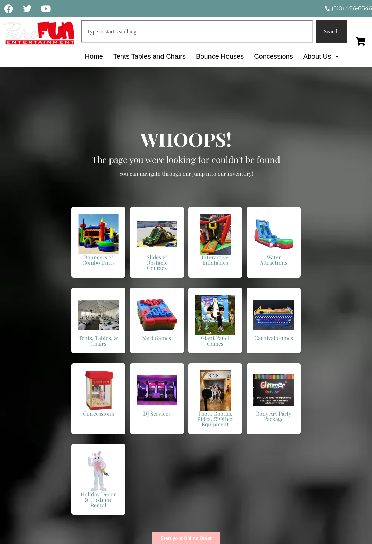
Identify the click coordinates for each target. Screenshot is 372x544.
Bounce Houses (220, 56)
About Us (321, 56)
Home (94, 56)
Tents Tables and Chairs (149, 56)
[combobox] (197, 31)
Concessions (273, 56)
